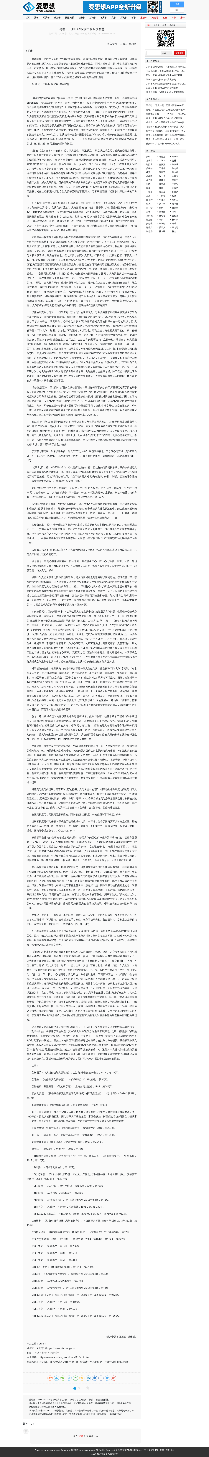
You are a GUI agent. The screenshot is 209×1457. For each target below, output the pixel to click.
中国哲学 (54, 1352)
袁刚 (161, 219)
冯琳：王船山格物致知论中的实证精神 (164, 75)
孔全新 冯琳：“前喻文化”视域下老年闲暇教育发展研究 (171, 92)
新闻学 (92, 17)
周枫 (161, 207)
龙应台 (149, 160)
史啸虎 (162, 199)
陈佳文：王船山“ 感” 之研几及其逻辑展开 (165, 109)
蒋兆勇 (175, 207)
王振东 (162, 195)
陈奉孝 (162, 192)
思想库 (143, 17)
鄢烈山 (149, 164)
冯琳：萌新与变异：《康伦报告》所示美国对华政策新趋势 (173, 66)
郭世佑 (175, 192)
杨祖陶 (149, 176)
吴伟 (148, 211)
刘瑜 (174, 211)
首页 (27, 17)
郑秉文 (149, 227)
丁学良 (162, 160)
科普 (173, 17)
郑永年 (175, 156)
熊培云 (175, 199)
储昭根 (162, 215)
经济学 (46, 17)
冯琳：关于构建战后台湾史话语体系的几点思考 (168, 83)
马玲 (148, 195)
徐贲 (148, 172)
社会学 (81, 17)
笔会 (165, 17)
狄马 (174, 195)
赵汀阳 (149, 180)
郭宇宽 (162, 172)
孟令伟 (175, 203)
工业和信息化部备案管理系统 (104, 1453)
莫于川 (162, 227)
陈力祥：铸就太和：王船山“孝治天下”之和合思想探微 (171, 130)
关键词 (154, 17)
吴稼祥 (175, 215)
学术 (37, 1352)
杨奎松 (162, 184)
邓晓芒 (175, 188)
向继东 (175, 176)
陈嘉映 (175, 164)
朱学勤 (162, 223)
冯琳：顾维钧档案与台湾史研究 (161, 79)
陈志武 (175, 168)
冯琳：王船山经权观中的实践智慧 (162, 87)
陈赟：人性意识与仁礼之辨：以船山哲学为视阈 (168, 139)
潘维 (174, 223)
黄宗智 (149, 168)
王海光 (175, 184)
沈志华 (162, 176)
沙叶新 (162, 211)
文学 (114, 17)
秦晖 (148, 156)
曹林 (174, 160)
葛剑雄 (149, 215)
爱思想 (47, 8)
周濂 (148, 188)
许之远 (149, 219)
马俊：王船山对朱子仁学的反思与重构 (164, 118)
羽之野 (175, 227)
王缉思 (149, 192)
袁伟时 (149, 199)
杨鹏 (161, 188)
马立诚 (175, 172)
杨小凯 (175, 219)
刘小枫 (162, 203)
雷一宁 (149, 207)
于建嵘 (162, 168)
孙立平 (162, 231)
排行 (182, 17)
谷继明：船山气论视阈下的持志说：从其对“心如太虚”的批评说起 (176, 126)
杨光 (174, 231)
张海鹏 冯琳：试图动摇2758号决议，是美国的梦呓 (170, 71)
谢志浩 (149, 231)
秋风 (148, 203)
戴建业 (162, 180)
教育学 (103, 17)
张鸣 (148, 184)
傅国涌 (162, 164)
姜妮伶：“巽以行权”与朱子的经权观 (162, 143)
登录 (80, 1436)
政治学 (57, 17)
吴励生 (149, 223)
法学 (36, 17)
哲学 (134, 17)
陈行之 (162, 156)
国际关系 (69, 17)
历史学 (123, 17)
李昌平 (175, 180)
